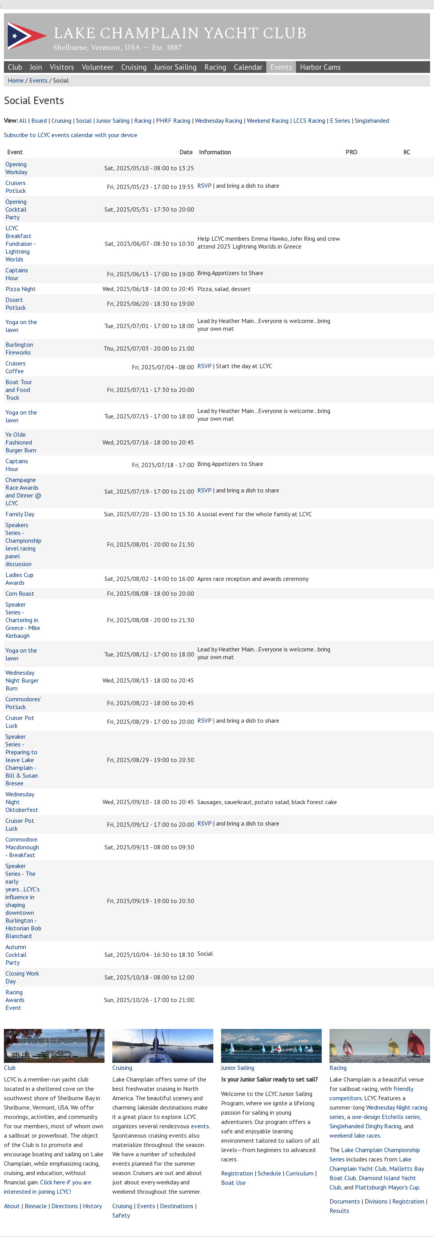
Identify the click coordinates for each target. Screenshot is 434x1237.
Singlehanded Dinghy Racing (365, 1126)
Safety (121, 1215)
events (200, 1126)
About (12, 1206)
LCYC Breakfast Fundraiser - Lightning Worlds (20, 243)
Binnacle (36, 1206)
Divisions (376, 1201)
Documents (344, 1201)
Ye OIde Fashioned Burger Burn (20, 442)
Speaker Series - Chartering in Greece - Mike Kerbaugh (22, 619)
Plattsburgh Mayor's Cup (387, 1187)
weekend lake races (354, 1135)
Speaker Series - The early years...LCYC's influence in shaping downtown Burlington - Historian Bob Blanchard (23, 901)
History (92, 1206)
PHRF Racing (173, 120)
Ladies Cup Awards (19, 578)
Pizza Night (20, 289)
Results (339, 1210)
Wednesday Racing (218, 120)
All (23, 120)
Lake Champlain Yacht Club (179, 34)
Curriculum (300, 1173)
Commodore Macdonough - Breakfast (22, 847)
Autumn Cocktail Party (16, 954)
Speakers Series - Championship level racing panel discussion (23, 544)
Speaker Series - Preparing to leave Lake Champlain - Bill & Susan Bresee (21, 759)
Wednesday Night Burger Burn (22, 680)
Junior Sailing (175, 67)
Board (39, 120)
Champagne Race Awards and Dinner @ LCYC (23, 491)
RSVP (204, 185)
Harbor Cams (320, 67)
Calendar (248, 67)
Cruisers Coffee (15, 367)
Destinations (176, 1206)
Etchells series (401, 1117)
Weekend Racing (268, 120)
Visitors (62, 67)
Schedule (269, 1173)
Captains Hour (16, 274)
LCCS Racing (309, 120)
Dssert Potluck (15, 303)
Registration (237, 1173)
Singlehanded (372, 120)
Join (36, 67)
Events (281, 67)
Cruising (134, 67)
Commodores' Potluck (23, 703)
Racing (215, 67)
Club (15, 67)
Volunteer (97, 67)
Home (16, 80)
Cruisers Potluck (15, 186)
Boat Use (233, 1182)
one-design (366, 1117)
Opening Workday (16, 168)
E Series (341, 120)
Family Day (19, 514)
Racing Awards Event (15, 999)
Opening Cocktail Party (16, 209)
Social (84, 120)
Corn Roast (19, 593)
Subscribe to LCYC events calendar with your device (70, 135)
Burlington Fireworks (19, 348)
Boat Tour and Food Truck (18, 389)
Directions (64, 1206)
